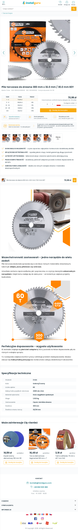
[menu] (4, 3)
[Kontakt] (60, 3)
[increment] (42, 104)
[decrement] (52, 104)
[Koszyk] (73, 3)
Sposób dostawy (15, 117)
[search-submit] (73, 9)
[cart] (13, 462)
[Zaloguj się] (67, 3)
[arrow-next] (75, 446)
